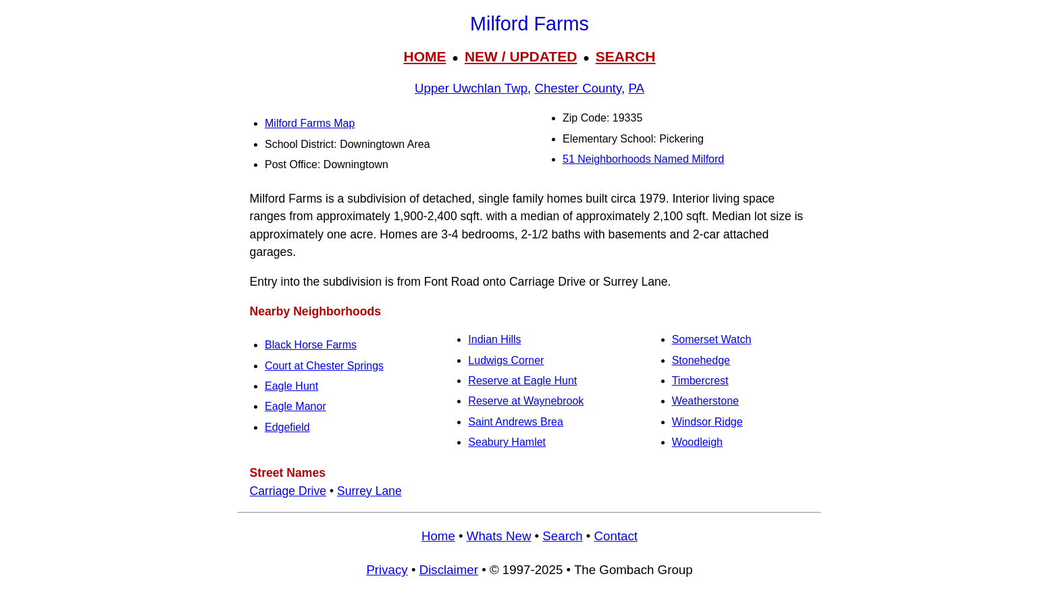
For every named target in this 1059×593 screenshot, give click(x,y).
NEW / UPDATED (521, 56)
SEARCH (626, 56)
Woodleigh (697, 442)
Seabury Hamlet (507, 442)
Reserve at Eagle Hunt (522, 380)
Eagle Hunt (291, 386)
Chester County (577, 88)
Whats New (499, 536)
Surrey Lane (369, 491)
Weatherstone (705, 401)
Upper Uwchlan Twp (471, 88)
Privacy (386, 570)
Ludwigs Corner (506, 360)
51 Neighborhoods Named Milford (643, 159)
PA (636, 88)
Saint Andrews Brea (515, 422)
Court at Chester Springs (324, 365)
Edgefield (287, 427)
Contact (616, 536)
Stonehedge (701, 360)
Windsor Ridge (707, 422)
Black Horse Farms (311, 345)
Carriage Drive (288, 491)
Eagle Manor (295, 406)
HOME (424, 56)
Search (562, 536)
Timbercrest (700, 380)
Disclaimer (448, 570)
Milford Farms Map (310, 123)
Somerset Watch (712, 339)
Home (438, 536)
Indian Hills (494, 339)
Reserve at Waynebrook (526, 401)
